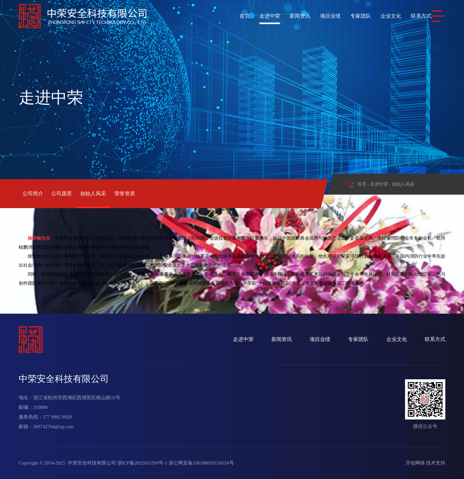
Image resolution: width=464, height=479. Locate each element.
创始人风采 (121, 193)
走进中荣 (257, 16)
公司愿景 (75, 193)
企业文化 (378, 16)
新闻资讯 (287, 16)
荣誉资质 (166, 193)
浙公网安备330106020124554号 (201, 462)
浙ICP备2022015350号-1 (142, 462)
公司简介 (33, 193)
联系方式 (408, 16)
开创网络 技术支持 (426, 462)
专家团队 (348, 16)
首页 (232, 16)
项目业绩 (317, 16)
